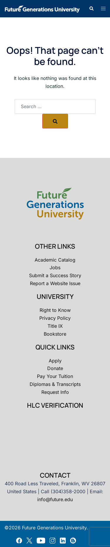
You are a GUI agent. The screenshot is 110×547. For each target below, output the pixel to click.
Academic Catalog (55, 260)
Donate (55, 368)
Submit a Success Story (55, 275)
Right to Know (55, 310)
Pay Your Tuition (55, 376)
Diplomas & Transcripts (55, 384)
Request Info (55, 392)
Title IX (55, 326)
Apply (55, 361)
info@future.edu (55, 499)
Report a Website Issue (55, 283)
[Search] (55, 121)
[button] (91, 8)
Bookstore (55, 334)
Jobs (55, 267)
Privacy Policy (55, 318)
